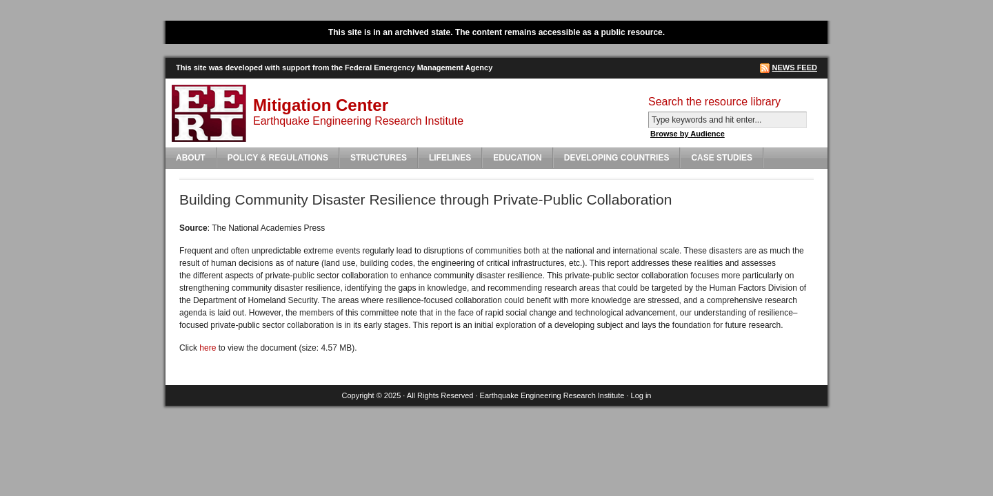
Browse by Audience (687, 134)
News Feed (794, 67)
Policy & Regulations (278, 158)
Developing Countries (617, 158)
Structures (378, 158)
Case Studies (721, 158)
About (190, 158)
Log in (641, 395)
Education (517, 158)
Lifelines (450, 158)
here (207, 348)
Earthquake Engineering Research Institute (552, 395)
